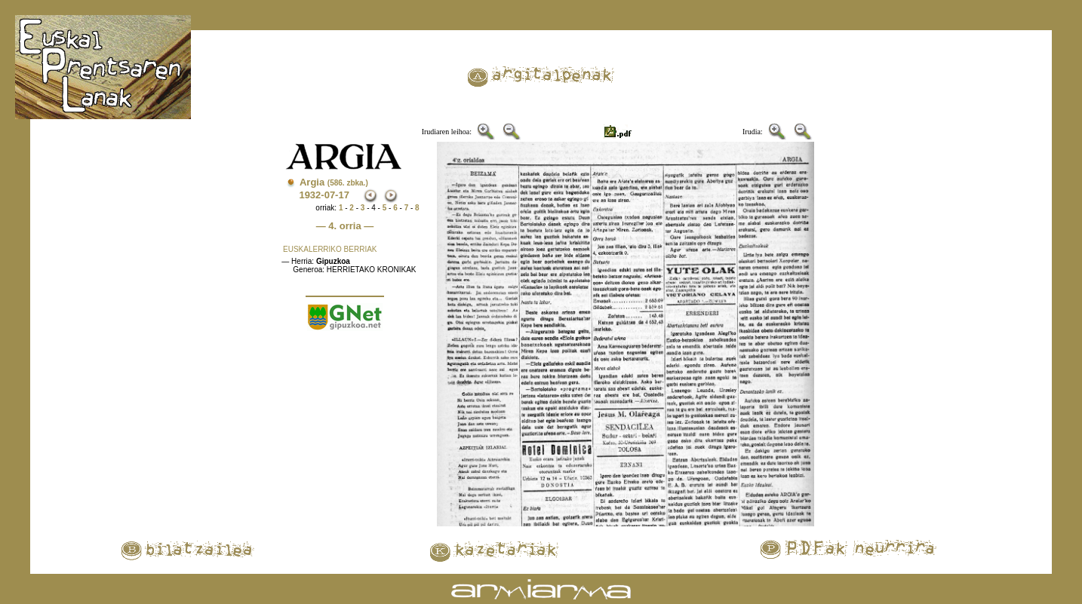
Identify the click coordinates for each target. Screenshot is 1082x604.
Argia (334, 182)
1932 (310, 195)
